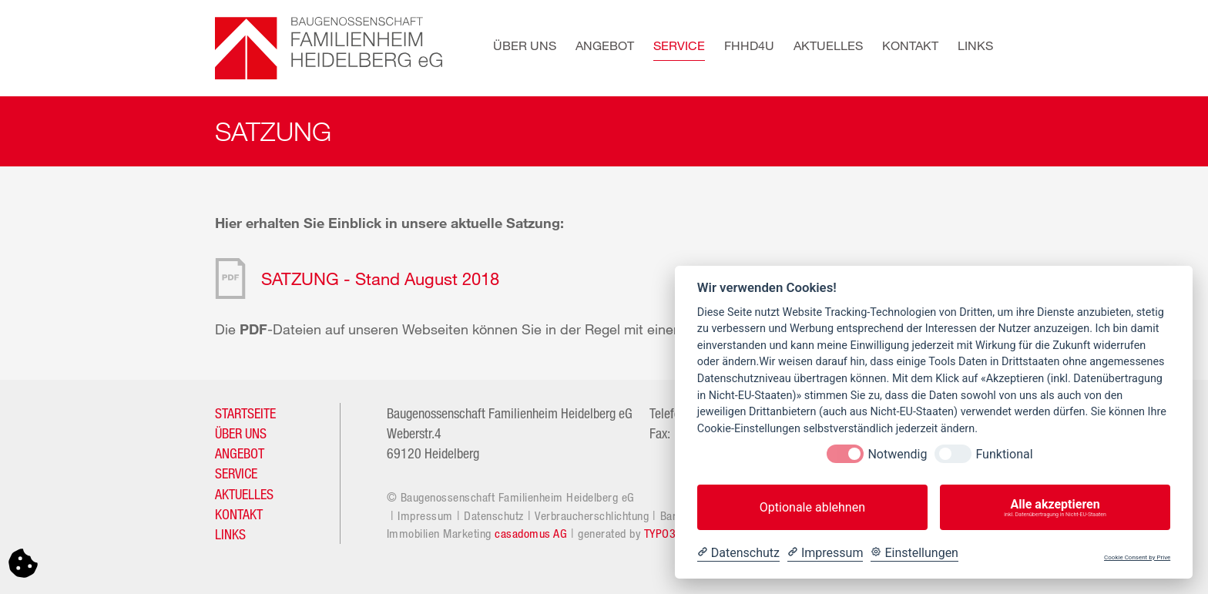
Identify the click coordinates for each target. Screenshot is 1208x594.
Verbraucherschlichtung (592, 515)
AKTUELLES (244, 493)
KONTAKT (239, 513)
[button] (515, 48)
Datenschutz (494, 515)
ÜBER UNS (241, 433)
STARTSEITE (245, 412)
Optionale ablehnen (812, 507)
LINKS (230, 533)
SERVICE (236, 473)
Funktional (1003, 454)
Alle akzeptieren (1055, 507)
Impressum (425, 515)
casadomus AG (531, 533)
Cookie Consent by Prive (1137, 557)
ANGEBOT (239, 453)
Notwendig (897, 454)
